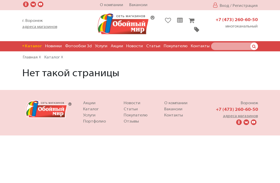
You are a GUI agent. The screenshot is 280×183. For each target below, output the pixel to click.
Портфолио (94, 122)
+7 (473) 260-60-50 (237, 20)
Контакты (200, 46)
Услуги (101, 46)
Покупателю (176, 46)
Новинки (53, 46)
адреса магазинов (39, 27)
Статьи (153, 46)
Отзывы (131, 122)
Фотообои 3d (78, 46)
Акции (117, 46)
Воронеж (249, 104)
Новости (134, 46)
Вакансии (138, 5)
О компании (111, 5)
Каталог (32, 46)
